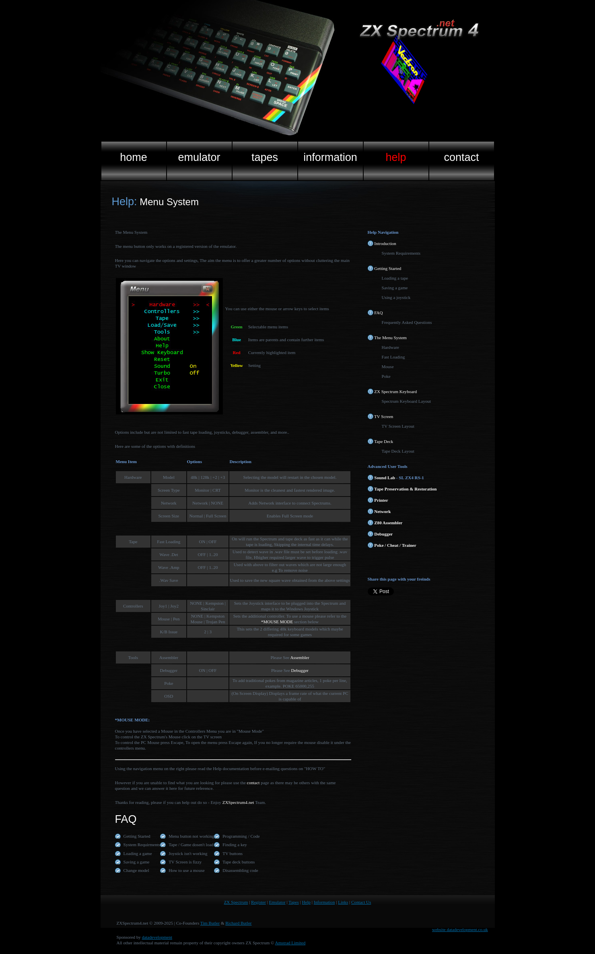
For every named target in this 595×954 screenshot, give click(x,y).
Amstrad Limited (290, 942)
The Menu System (387, 337)
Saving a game (137, 861)
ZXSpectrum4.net (238, 802)
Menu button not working (191, 836)
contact (253, 782)
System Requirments (142, 844)
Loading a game (138, 853)
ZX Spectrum (236, 902)
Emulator (277, 902)
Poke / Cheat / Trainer (392, 545)
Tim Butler (210, 923)
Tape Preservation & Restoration (402, 488)
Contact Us (361, 902)
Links (343, 902)
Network (379, 511)
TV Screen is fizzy (185, 861)
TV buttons (232, 853)
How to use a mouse (186, 870)
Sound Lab (381, 477)
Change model (136, 870)
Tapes (293, 902)
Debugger (300, 670)
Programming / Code (241, 836)
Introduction (382, 243)
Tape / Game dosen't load (191, 844)
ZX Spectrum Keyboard (392, 391)
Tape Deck (380, 441)
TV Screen (380, 416)
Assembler (299, 657)
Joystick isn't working (188, 853)
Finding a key (234, 844)
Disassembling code (240, 870)
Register (258, 902)
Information (324, 902)
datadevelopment (157, 937)
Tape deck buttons (238, 861)
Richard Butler (238, 923)
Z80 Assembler (385, 522)
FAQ (375, 312)
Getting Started (384, 268)
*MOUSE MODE (277, 621)
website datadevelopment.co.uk (460, 929)
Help (306, 902)
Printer (378, 500)
